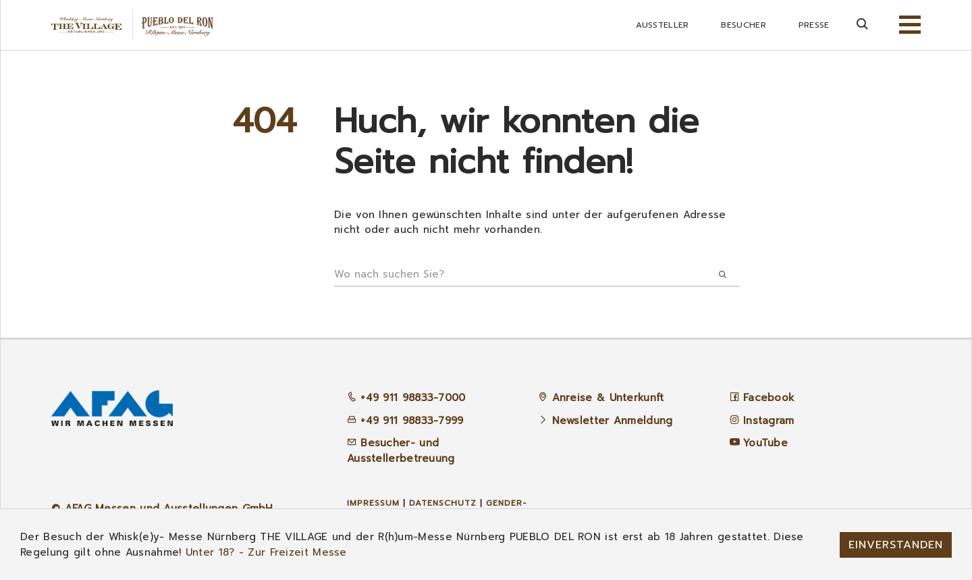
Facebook (768, 397)
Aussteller (662, 25)
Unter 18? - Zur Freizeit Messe (266, 552)
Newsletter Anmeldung (612, 420)
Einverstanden (895, 545)
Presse (814, 25)
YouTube (765, 443)
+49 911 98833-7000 (406, 397)
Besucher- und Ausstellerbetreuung (401, 451)
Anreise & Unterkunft (608, 397)
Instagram (768, 420)
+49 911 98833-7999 (405, 420)
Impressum (373, 503)
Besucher (743, 25)
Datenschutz (443, 503)
